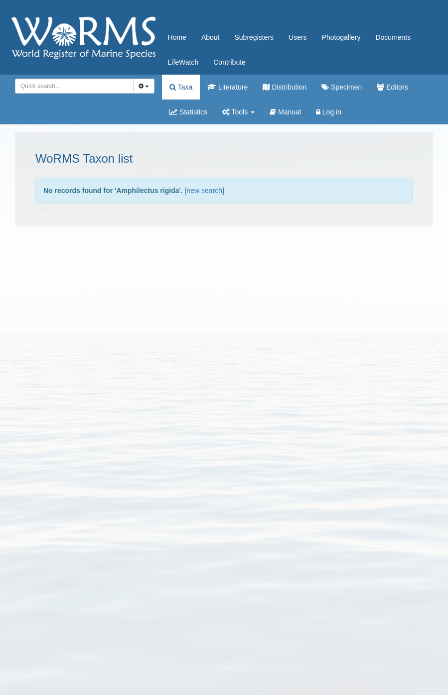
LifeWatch (183, 62)
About (210, 37)
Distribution (284, 87)
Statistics (188, 112)
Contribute (229, 62)
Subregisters (254, 37)
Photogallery (341, 37)
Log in (328, 112)
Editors (392, 87)
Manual (285, 112)
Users (298, 37)
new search (204, 191)
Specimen (341, 87)
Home (177, 37)
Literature (227, 87)
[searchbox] (72, 86)
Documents (393, 37)
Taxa (180, 87)
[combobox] (74, 86)
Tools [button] (238, 112)
